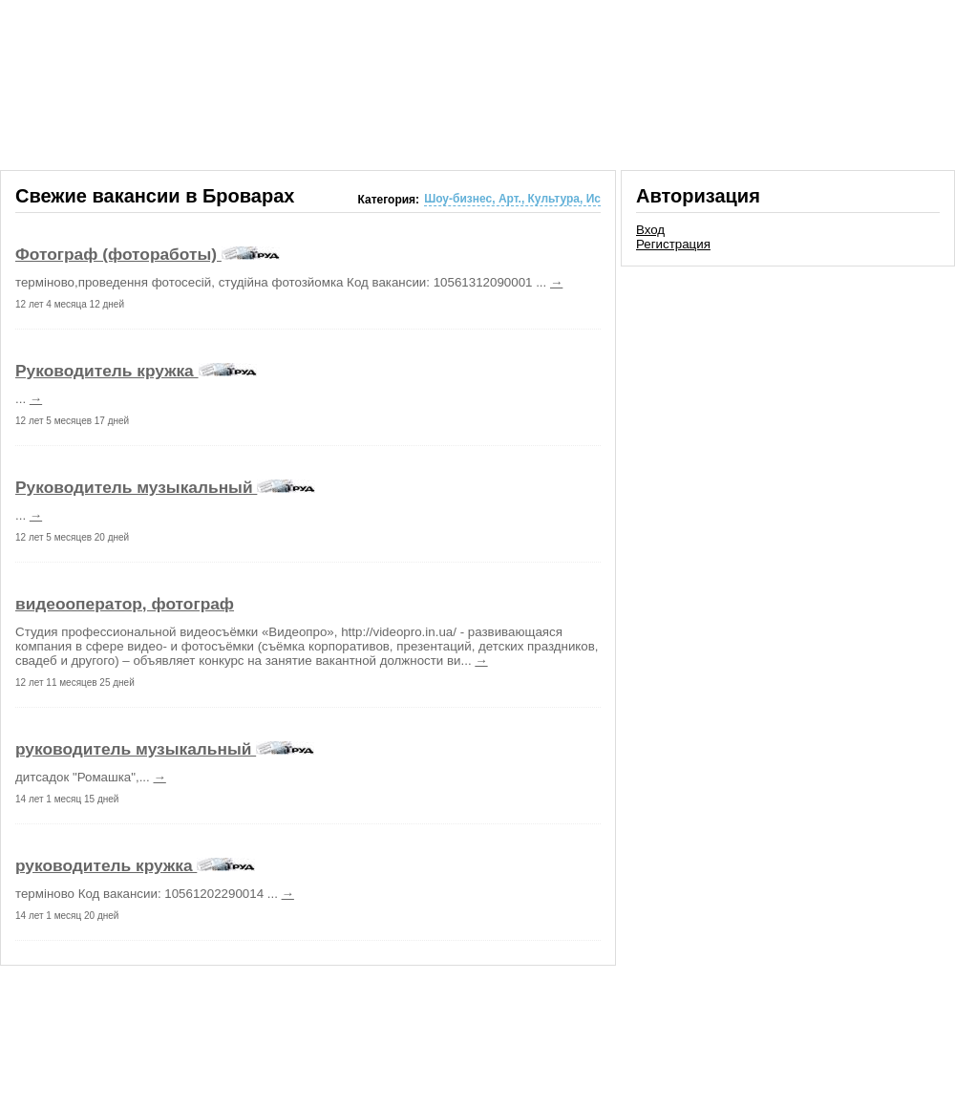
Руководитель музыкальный (136, 487)
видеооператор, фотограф (124, 603)
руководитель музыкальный (135, 748)
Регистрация (673, 244)
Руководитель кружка (107, 370)
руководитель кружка (106, 865)
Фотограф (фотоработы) (118, 254)
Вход (650, 230)
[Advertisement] (788, 405)
